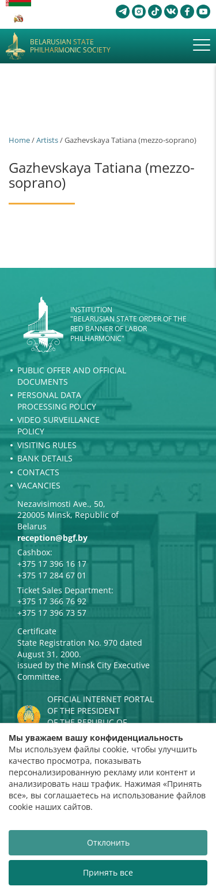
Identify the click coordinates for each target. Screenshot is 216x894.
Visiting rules (47, 445)
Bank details (45, 458)
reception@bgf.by (52, 537)
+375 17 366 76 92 (51, 601)
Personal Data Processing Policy (56, 400)
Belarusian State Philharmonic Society (70, 46)
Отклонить (108, 842)
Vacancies (38, 485)
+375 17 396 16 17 (51, 563)
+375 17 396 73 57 (51, 612)
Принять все (108, 872)
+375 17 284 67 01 (51, 575)
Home (19, 140)
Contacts (38, 472)
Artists (47, 140)
